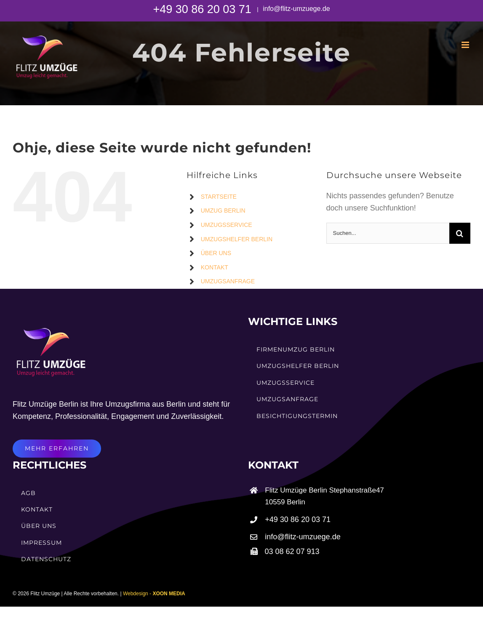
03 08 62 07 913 (292, 551)
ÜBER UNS (216, 253)
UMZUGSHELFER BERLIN (236, 239)
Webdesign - (154, 594)
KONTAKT (214, 267)
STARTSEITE (219, 196)
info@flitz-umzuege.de (295, 8)
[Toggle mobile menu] (466, 44)
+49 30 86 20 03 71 (203, 9)
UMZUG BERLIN (223, 210)
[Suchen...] (387, 233)
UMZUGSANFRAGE (228, 281)
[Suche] (459, 233)
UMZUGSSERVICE (226, 224)
